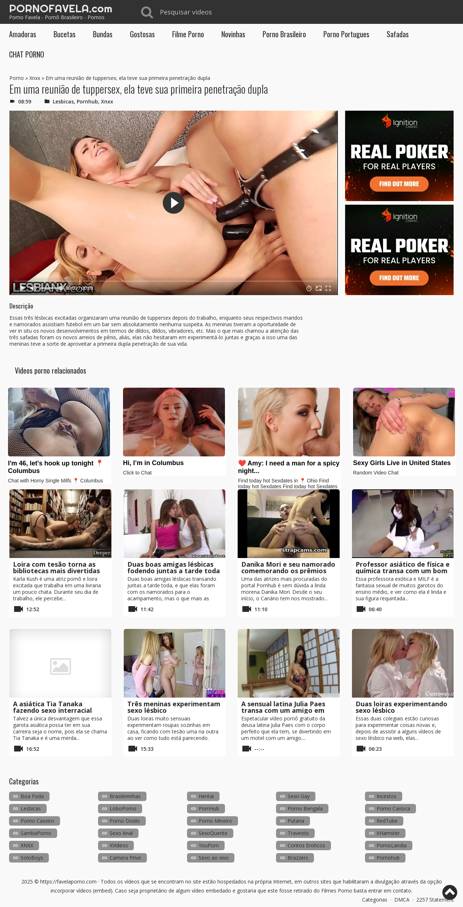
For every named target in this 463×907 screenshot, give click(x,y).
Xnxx (34, 77)
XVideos (119, 845)
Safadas (398, 34)
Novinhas (233, 34)
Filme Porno (188, 34)
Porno (16, 77)
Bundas (102, 34)
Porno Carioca (393, 808)
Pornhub (87, 101)
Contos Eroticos (306, 845)
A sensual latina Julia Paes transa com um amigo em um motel (283, 710)
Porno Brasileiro (284, 34)
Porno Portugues (346, 34)
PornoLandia (392, 845)
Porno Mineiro (215, 820)
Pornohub (388, 857)
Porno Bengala (305, 808)
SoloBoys (32, 857)
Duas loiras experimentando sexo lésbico (401, 707)
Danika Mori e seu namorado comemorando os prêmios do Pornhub (288, 571)
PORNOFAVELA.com (60, 8)
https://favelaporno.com (68, 881)
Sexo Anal (121, 833)
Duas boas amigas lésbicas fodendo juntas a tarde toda (173, 567)
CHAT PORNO (26, 54)
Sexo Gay (299, 796)
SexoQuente (213, 833)
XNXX (27, 845)
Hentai (206, 796)
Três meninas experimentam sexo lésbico (173, 707)
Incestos (386, 796)
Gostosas (142, 34)
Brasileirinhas (125, 796)
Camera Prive (125, 857)
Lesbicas (63, 101)
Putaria (296, 820)
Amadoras (22, 34)
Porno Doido (125, 820)
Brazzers (298, 857)
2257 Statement (435, 899)
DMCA (401, 899)
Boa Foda (32, 796)
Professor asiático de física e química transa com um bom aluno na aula (403, 571)
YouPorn (209, 845)
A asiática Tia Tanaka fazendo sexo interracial (52, 707)
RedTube (387, 820)
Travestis (298, 833)
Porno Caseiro (37, 820)
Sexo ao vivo (214, 857)
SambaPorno (36, 833)
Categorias (374, 899)
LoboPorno (123, 808)
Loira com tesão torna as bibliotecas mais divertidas (56, 567)
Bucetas (65, 34)
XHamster (388, 833)
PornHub (209, 808)
